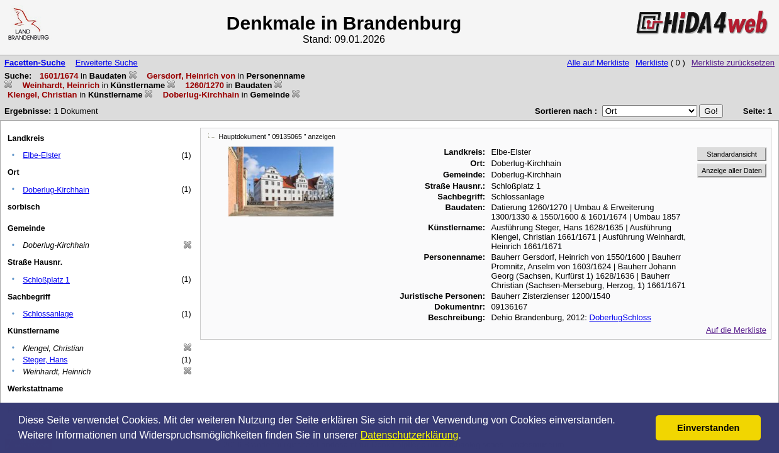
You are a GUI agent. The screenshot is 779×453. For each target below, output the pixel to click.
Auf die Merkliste (736, 330)
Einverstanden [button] (708, 428)
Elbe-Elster (41, 155)
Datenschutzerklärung (410, 435)
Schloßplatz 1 (46, 280)
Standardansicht (732, 154)
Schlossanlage (48, 314)
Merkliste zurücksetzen (733, 62)
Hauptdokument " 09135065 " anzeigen (277, 136)
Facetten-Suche (34, 62)
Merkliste (652, 62)
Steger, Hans (45, 359)
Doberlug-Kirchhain (56, 190)
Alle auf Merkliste (598, 62)
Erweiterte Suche (107, 62)
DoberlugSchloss (620, 317)
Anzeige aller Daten (732, 170)
